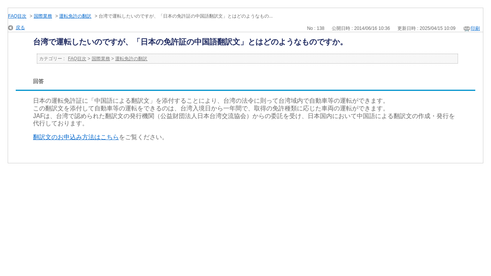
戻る (20, 27)
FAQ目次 (17, 16)
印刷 (475, 28)
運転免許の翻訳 (75, 16)
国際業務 (43, 16)
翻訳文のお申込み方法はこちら (76, 137)
